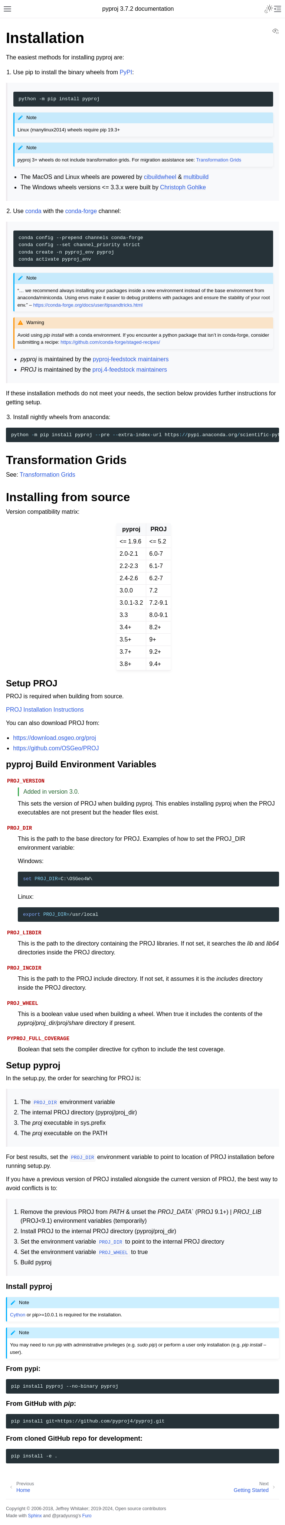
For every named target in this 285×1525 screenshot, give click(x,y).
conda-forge (81, 211)
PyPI (125, 72)
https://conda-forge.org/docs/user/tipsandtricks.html (87, 305)
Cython (17, 1314)
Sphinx (35, 1515)
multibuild (196, 177)
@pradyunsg (65, 1515)
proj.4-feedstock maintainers (129, 369)
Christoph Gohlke (183, 187)
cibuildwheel (160, 177)
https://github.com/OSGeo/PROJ (56, 748)
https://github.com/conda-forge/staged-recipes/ (110, 342)
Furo (86, 1515)
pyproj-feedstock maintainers (131, 359)
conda (33, 211)
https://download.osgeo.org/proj (54, 738)
